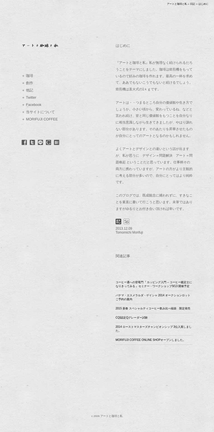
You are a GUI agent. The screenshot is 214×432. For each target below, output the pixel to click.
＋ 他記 (27, 90)
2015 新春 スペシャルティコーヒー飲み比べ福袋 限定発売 (153, 308)
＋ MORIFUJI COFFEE (39, 119)
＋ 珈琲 (27, 76)
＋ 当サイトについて (38, 112)
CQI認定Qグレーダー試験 (132, 317)
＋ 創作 (27, 83)
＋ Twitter (28, 97)
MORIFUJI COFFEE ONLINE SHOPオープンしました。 (151, 339)
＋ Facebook (31, 105)
